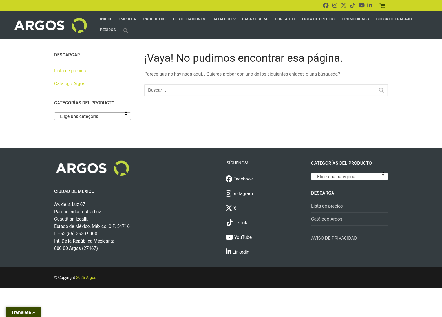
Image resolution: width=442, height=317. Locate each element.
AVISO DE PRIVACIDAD (334, 238)
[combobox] (92, 116)
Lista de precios (70, 70)
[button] (126, 31)
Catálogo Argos (69, 83)
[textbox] (92, 118)
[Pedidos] (382, 5)
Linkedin (237, 252)
